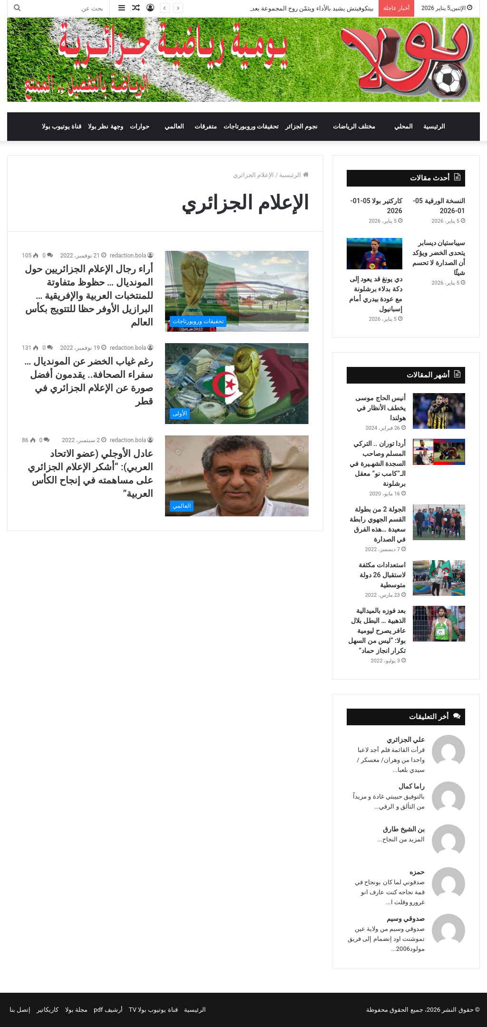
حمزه (417, 872)
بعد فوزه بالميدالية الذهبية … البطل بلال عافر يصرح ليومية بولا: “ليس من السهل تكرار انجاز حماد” (377, 630)
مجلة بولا (76, 1009)
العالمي (174, 126)
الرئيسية (434, 126)
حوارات (139, 126)
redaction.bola (128, 255)
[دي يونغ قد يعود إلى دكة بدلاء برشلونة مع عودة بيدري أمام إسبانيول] (374, 253)
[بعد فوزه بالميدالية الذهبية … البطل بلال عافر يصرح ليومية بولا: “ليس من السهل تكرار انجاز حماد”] (439, 624)
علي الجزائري (406, 739)
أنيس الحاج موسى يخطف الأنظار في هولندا (380, 408)
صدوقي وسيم (406, 918)
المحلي (403, 126)
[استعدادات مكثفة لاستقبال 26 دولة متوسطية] (439, 578)
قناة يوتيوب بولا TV (153, 1009)
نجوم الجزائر (301, 126)
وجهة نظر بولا (105, 126)
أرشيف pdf (108, 1009)
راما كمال (412, 786)
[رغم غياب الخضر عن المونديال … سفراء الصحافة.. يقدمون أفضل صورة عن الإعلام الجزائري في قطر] (236, 383)
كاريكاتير (47, 1009)
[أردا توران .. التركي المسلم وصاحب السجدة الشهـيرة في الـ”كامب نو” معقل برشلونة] (439, 452)
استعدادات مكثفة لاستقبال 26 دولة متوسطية (382, 575)
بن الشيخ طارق (404, 829)
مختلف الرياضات (354, 126)
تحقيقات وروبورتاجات (251, 126)
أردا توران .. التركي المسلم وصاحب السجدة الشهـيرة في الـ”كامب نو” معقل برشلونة (378, 463)
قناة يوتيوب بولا (61, 126)
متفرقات (206, 126)
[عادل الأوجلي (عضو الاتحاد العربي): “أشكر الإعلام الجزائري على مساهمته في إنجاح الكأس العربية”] (236, 475)
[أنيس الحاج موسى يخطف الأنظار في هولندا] (439, 411)
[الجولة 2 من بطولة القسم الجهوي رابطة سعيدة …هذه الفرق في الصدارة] (439, 522)
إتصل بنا (20, 1009)
